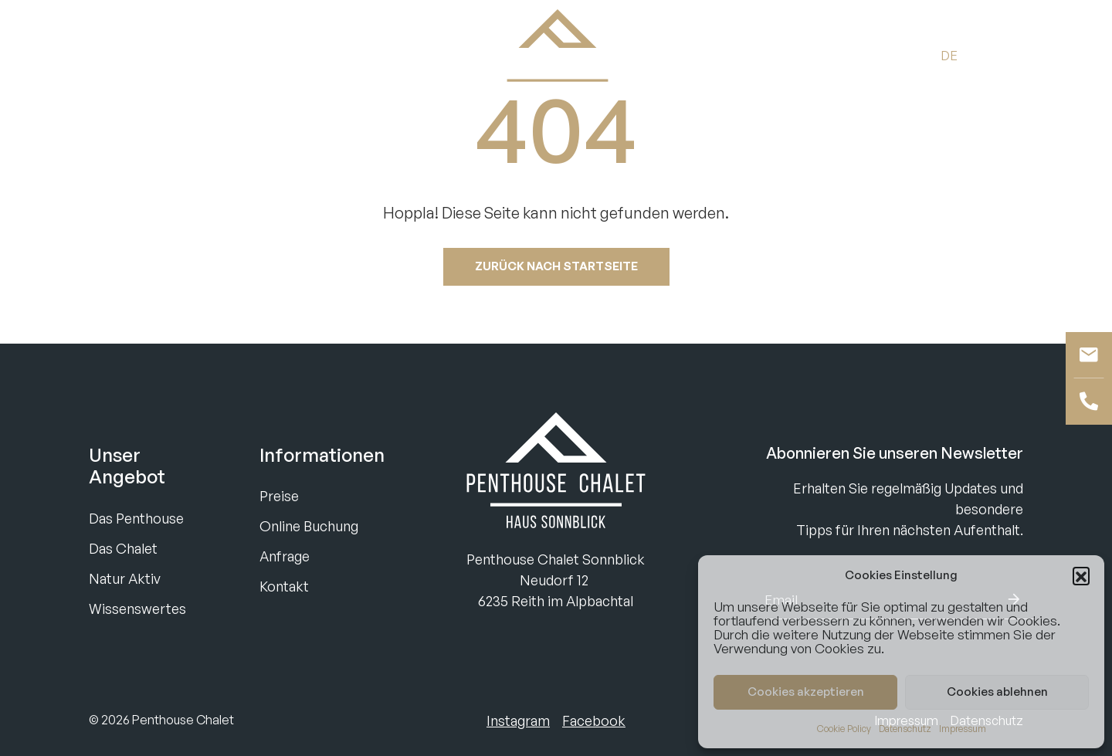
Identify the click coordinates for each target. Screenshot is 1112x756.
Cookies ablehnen (997, 691)
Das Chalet (123, 548)
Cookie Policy (844, 728)
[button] (1081, 575)
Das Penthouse (136, 518)
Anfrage (284, 556)
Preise (279, 495)
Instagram (518, 720)
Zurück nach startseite (556, 266)
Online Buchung (308, 525)
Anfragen (194, 54)
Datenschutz (905, 728)
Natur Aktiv (125, 578)
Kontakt (284, 586)
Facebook (594, 720)
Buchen (116, 54)
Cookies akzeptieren (806, 691)
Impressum (962, 728)
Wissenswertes (137, 608)
